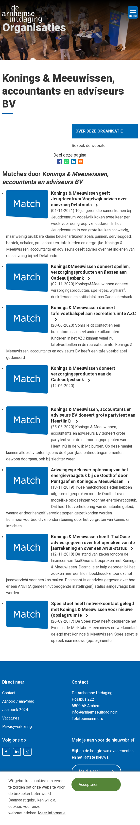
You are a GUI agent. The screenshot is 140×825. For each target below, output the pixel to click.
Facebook (6, 752)
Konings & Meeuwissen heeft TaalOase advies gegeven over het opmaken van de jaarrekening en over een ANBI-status (93, 542)
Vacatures (10, 718)
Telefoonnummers (87, 718)
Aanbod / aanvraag (18, 701)
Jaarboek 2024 (15, 709)
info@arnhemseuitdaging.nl (95, 712)
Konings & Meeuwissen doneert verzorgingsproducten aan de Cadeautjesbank (83, 374)
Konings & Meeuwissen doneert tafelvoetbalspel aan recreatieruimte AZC (93, 310)
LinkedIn (16, 752)
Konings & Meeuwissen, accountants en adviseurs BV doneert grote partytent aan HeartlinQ (93, 415)
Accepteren (88, 784)
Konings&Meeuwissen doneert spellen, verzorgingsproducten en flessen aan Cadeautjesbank (90, 272)
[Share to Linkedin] (73, 161)
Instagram (27, 752)
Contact (8, 693)
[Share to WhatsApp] (66, 161)
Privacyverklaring (17, 726)
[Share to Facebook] (59, 161)
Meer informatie (52, 813)
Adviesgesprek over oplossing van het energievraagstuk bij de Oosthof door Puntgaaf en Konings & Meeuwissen (89, 475)
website (98, 145)
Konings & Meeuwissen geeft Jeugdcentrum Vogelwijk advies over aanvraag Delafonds (89, 198)
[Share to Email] (80, 161)
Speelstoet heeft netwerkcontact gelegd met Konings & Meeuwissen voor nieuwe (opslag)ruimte (92, 609)
